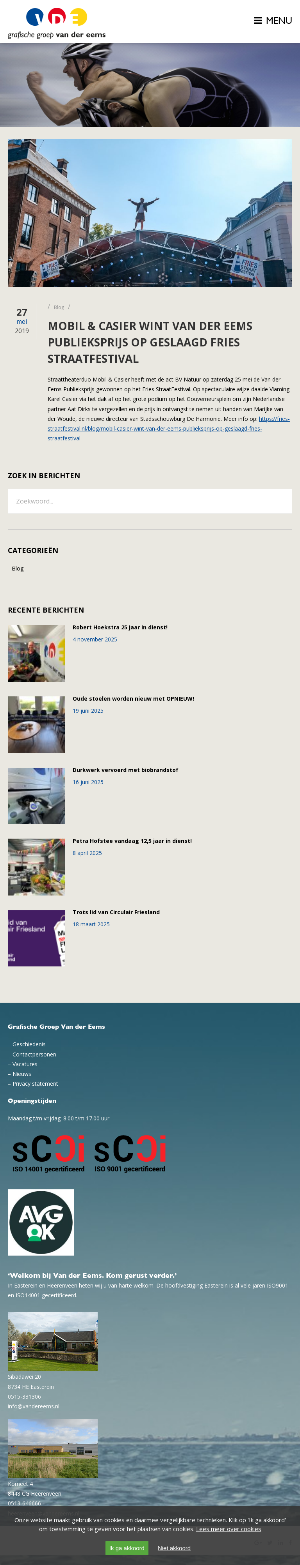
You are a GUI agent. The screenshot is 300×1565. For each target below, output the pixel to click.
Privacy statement (35, 1083)
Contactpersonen (34, 1054)
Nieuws (21, 1073)
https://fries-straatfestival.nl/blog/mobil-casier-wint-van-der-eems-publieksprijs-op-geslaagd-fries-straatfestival (169, 428)
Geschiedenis (29, 1044)
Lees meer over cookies (228, 1529)
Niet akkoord (174, 1548)
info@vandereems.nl (33, 1406)
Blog (18, 568)
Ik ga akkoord (127, 1548)
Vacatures (25, 1064)
